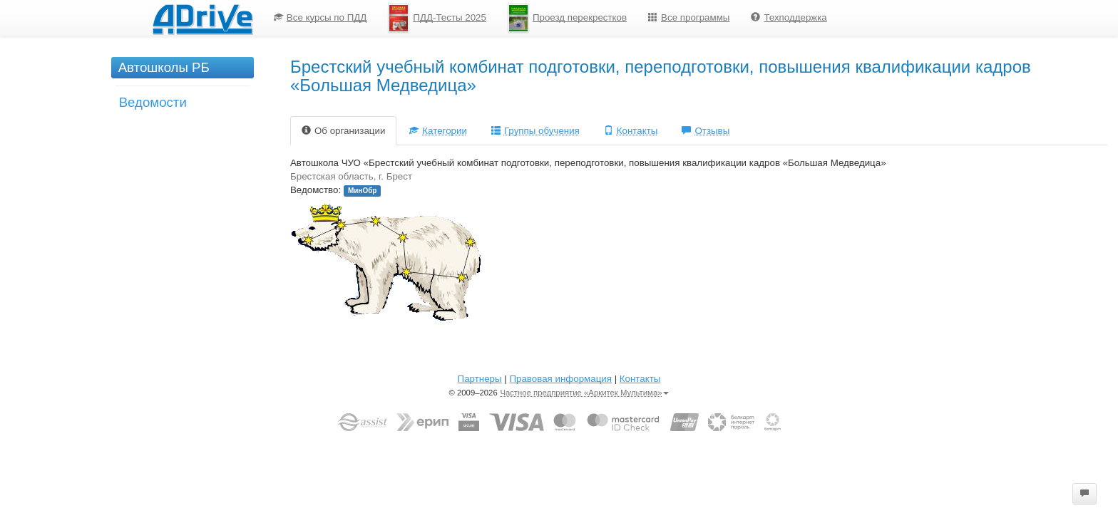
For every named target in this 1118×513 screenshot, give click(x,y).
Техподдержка (788, 17)
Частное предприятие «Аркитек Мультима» (584, 392)
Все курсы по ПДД (320, 17)
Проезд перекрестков (567, 18)
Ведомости (153, 102)
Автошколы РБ (164, 67)
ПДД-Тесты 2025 (437, 18)
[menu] (550, 18)
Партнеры (480, 378)
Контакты (631, 130)
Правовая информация (560, 378)
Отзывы (705, 130)
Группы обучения (535, 130)
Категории (438, 130)
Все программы (688, 17)
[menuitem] (320, 18)
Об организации (343, 130)
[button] (1084, 493)
